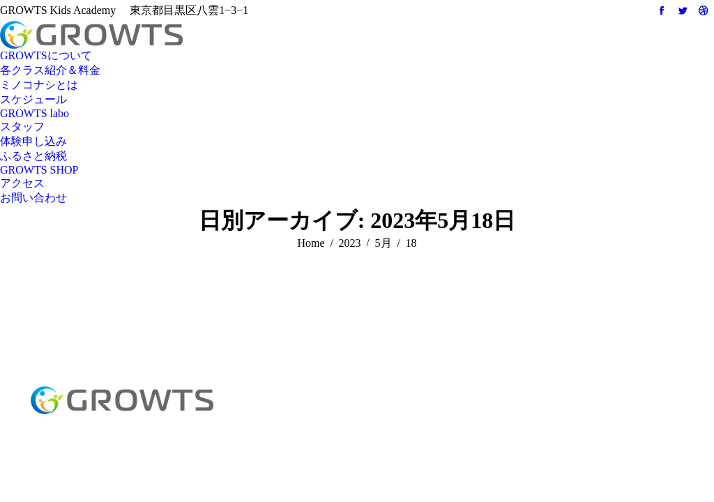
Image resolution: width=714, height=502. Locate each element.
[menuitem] (46, 56)
